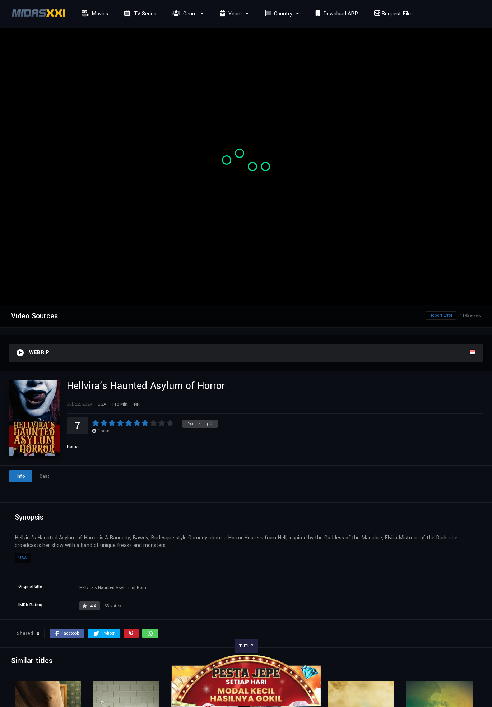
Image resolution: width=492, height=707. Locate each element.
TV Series (139, 14)
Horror (73, 446)
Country (277, 14)
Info (21, 476)
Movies (94, 14)
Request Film (392, 14)
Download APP (336, 14)
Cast (45, 476)
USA (22, 558)
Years (230, 14)
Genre (184, 14)
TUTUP (246, 646)
